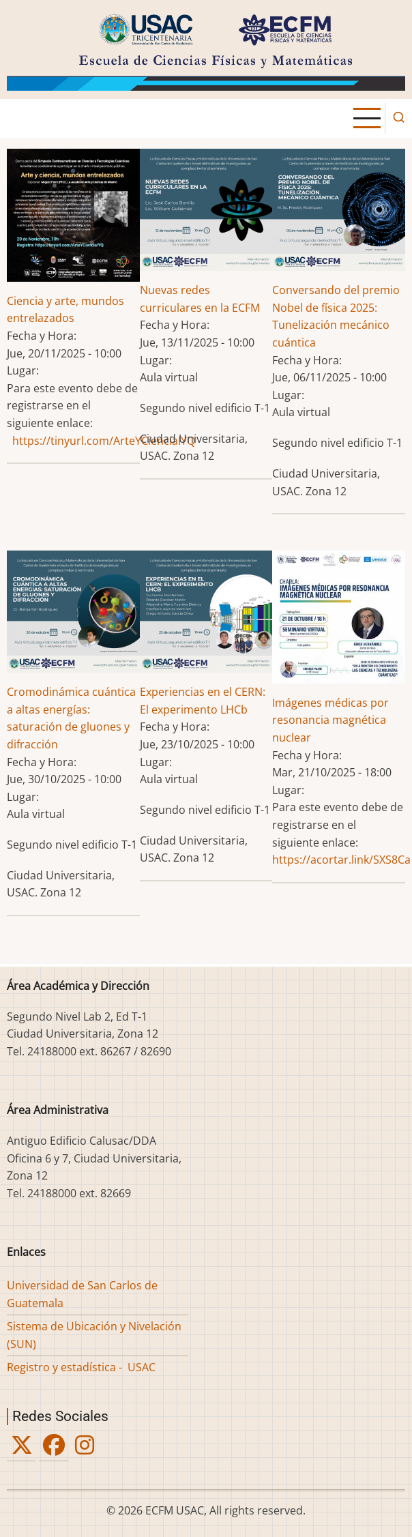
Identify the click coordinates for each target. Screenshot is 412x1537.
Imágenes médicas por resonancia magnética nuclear (330, 720)
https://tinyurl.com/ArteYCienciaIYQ (103, 440)
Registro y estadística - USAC (81, 1367)
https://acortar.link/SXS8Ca (341, 859)
